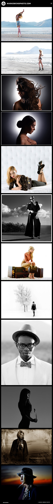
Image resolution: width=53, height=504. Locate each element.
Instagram (5, 502)
